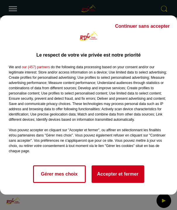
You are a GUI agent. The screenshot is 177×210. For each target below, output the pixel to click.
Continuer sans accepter (142, 26)
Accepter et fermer (117, 174)
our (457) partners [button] (36, 67)
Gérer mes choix (59, 174)
